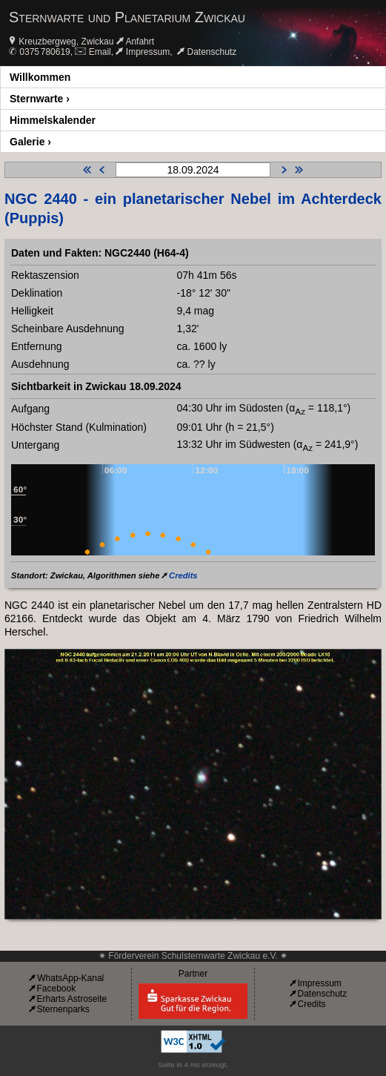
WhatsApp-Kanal (70, 978)
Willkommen (40, 77)
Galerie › (30, 142)
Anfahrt (139, 41)
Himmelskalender (53, 120)
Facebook (56, 988)
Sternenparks (62, 1009)
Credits (183, 575)
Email (100, 52)
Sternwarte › (40, 99)
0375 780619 (44, 52)
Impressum (148, 52)
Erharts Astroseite (71, 999)
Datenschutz (212, 52)
